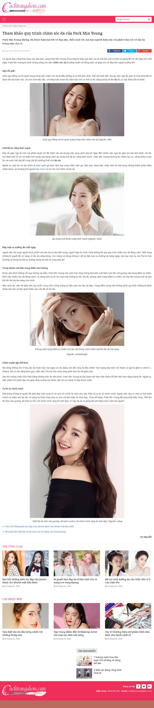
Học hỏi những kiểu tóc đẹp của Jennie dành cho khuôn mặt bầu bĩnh (24, 585)
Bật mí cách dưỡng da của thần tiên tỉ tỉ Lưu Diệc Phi (127, 585)
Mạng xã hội (129, 694)
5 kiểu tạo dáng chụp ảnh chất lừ (85, 679)
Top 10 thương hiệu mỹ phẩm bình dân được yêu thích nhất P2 (127, 641)
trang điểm (48, 285)
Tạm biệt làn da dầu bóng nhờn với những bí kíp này (22, 641)
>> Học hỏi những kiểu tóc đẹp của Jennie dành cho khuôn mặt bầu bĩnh (38, 526)
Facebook (115, 51)
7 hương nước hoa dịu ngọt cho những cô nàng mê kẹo (84, 667)
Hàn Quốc (40, 169)
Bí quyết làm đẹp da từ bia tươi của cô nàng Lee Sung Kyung (75, 585)
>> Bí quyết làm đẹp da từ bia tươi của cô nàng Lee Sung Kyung (34, 531)
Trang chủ (7, 26)
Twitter (129, 51)
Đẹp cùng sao (19, 26)
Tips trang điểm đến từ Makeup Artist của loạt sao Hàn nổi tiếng (75, 641)
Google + (144, 51)
